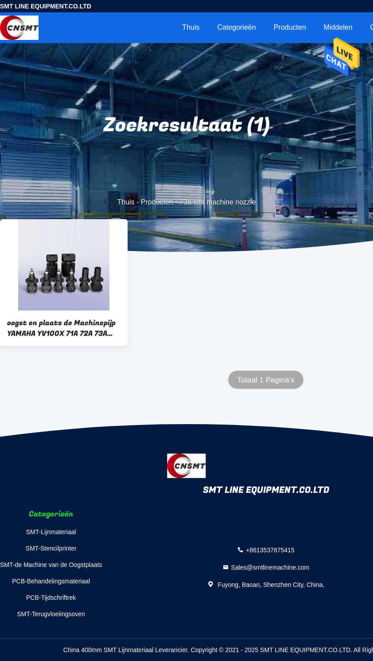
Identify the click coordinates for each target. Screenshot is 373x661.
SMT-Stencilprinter (51, 548)
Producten (290, 27)
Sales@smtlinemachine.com (270, 567)
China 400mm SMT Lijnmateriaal (108, 649)
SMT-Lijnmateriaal (51, 531)
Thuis (190, 27)
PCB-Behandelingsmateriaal (51, 581)
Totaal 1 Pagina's (266, 380)
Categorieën (236, 27)
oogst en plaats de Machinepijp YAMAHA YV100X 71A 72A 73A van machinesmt (61, 328)
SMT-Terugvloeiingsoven (51, 614)
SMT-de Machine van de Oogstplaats (51, 564)
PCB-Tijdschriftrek (51, 597)
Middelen (338, 27)
